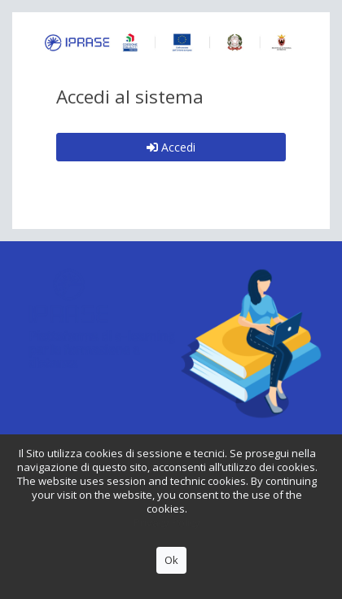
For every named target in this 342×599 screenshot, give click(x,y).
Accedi (171, 147)
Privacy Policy (167, 522)
